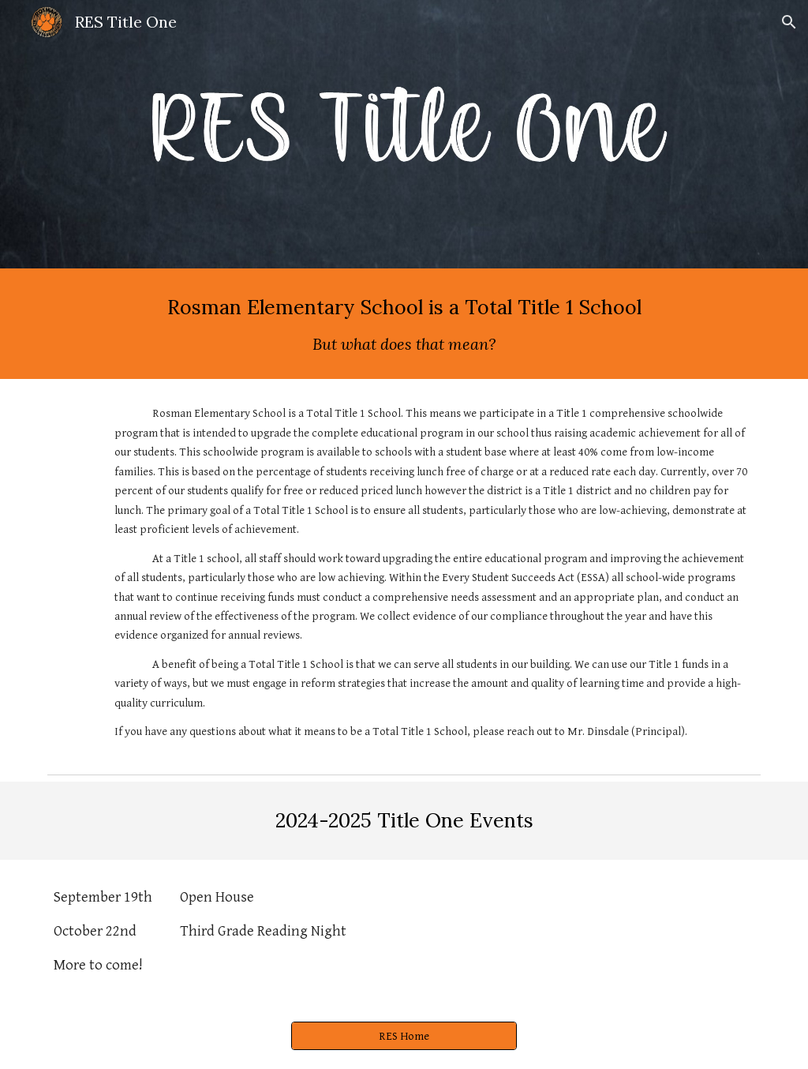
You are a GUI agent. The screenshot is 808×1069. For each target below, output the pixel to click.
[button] (789, 22)
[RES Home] (404, 1036)
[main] (404, 323)
